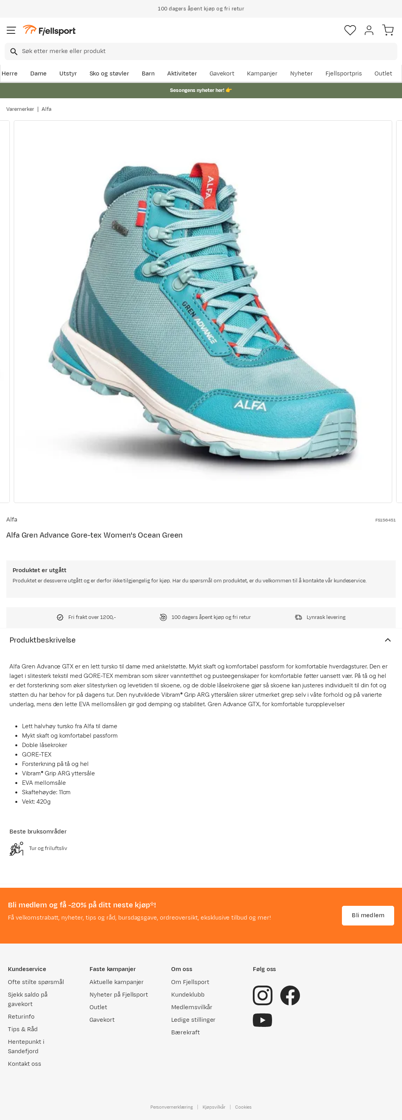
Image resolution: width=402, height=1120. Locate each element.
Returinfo (21, 1017)
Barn (148, 74)
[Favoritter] (350, 30)
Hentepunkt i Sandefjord (26, 1047)
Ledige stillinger (193, 1020)
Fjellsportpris (343, 74)
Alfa (46, 109)
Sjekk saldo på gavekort (28, 999)
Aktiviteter (182, 74)
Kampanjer (262, 74)
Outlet (383, 74)
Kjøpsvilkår (214, 1107)
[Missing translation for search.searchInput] (13, 52)
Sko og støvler (110, 74)
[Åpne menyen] (11, 30)
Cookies (243, 1107)
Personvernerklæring (171, 1107)
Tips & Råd (23, 1029)
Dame (38, 74)
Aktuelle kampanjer (117, 982)
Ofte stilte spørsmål (36, 982)
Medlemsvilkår (191, 1007)
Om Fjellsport (190, 982)
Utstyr (68, 74)
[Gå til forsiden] (49, 30)
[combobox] (201, 51)
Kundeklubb (188, 995)
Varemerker (20, 109)
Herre (10, 74)
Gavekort (222, 74)
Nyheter (301, 74)
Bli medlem (368, 915)
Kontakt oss (24, 1064)
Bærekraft (185, 1032)
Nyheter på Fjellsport (119, 995)
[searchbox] (209, 51)
